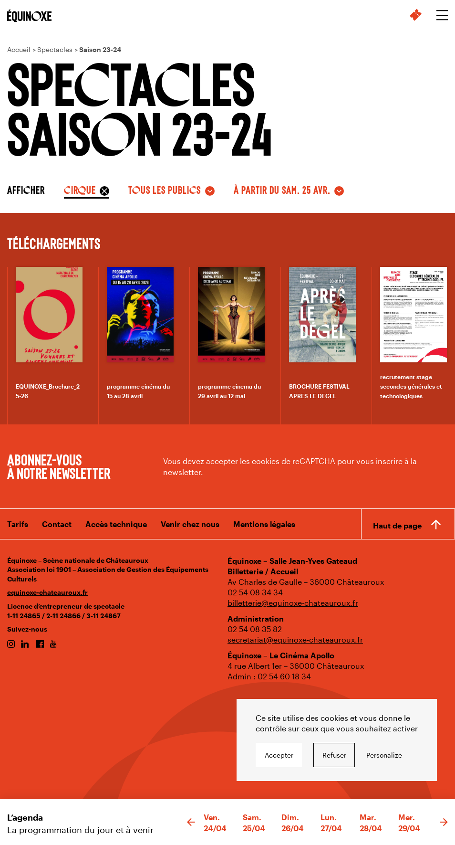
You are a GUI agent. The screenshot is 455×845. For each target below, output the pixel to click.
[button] (191, 823)
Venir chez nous (190, 523)
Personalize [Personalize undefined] (384, 755)
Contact (57, 523)
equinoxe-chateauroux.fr (47, 592)
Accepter (279, 755)
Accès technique (116, 523)
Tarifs (17, 523)
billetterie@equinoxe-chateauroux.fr (293, 602)
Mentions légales (264, 523)
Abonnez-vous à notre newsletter (58, 466)
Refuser (334, 755)
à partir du (282, 189)
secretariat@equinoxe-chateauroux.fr (295, 639)
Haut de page (397, 525)
